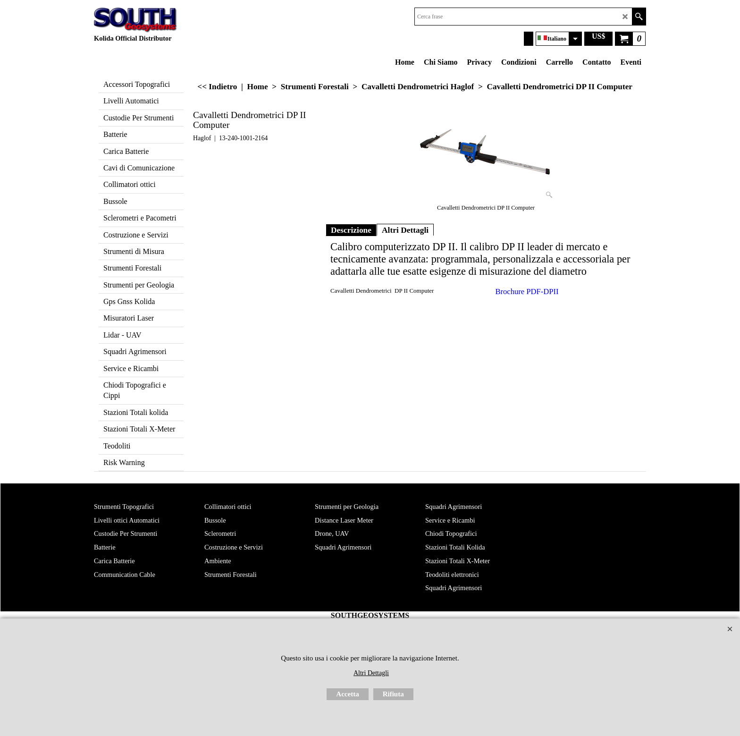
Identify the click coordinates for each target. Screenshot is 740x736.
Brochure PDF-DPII (527, 291)
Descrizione (351, 230)
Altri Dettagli (405, 230)
